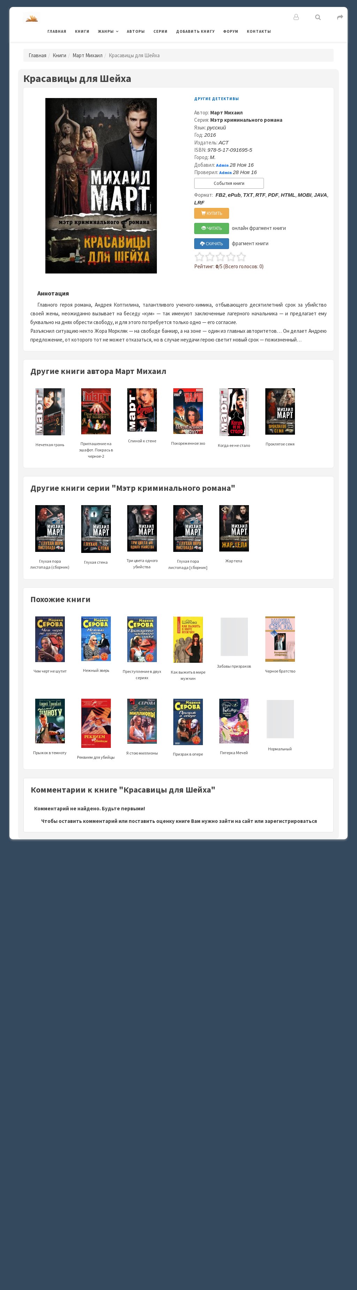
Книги (82, 31)
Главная (57, 31)
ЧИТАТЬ (212, 228)
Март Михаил (87, 55)
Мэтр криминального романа (246, 120)
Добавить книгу (195, 31)
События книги (229, 183)
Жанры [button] (106, 31)
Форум (230, 31)
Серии (160, 31)
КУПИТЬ (211, 213)
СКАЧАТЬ (211, 244)
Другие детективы (216, 98)
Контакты (259, 31)
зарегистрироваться (291, 821)
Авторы (136, 31)
